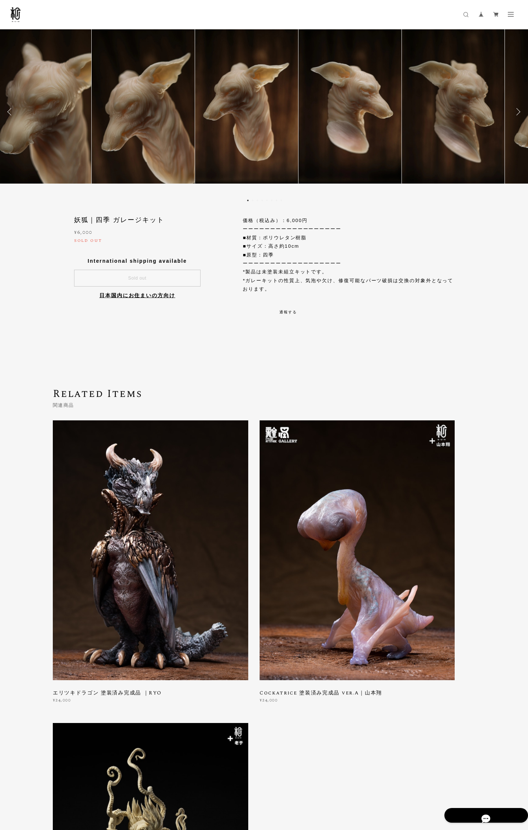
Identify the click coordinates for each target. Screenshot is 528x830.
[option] (264, 111)
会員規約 (156, 789)
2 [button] (252, 200)
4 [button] (262, 200)
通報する (288, 312)
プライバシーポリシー (63, 789)
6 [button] (271, 200)
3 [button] (257, 200)
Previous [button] (11, 111)
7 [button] (276, 200)
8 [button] (281, 200)
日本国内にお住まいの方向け (137, 295)
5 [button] (267, 200)
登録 (411, 692)
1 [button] (248, 200)
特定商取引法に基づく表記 (118, 789)
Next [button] (517, 111)
